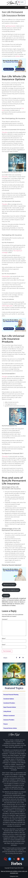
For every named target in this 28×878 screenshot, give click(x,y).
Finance (5, 724)
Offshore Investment (9, 715)
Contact (6, 595)
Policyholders (6, 276)
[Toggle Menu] (26, 7)
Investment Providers (9, 703)
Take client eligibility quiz (11, 590)
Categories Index (14, 876)
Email (4, 644)
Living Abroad (7, 711)
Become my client (9, 584)
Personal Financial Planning (10, 694)
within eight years (7, 305)
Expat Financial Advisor (9, 707)
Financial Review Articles (10, 728)
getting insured (10, 26)
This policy (5, 456)
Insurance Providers (8, 720)
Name (4, 638)
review (18, 56)
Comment (5, 619)
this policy (5, 176)
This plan (4, 132)
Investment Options (8, 699)
